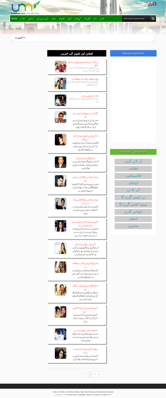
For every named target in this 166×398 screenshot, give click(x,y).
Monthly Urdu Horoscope (105, 392)
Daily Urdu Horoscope (88, 392)
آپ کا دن (77, 18)
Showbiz (18, 29)
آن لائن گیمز (133, 161)
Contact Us (97, 395)
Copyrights (81, 395)
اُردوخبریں (30, 18)
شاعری (102, 18)
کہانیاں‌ (69, 18)
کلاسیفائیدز (61, 18)
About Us (89, 395)
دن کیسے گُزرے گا (133, 197)
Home (14, 18)
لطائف (53, 18)
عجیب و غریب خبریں (42, 18)
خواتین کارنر (87, 18)
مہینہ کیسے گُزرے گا (133, 204)
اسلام (95, 18)
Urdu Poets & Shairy (72, 392)
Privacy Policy (72, 395)
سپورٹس (22, 18)
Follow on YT (107, 395)
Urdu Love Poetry (58, 392)
